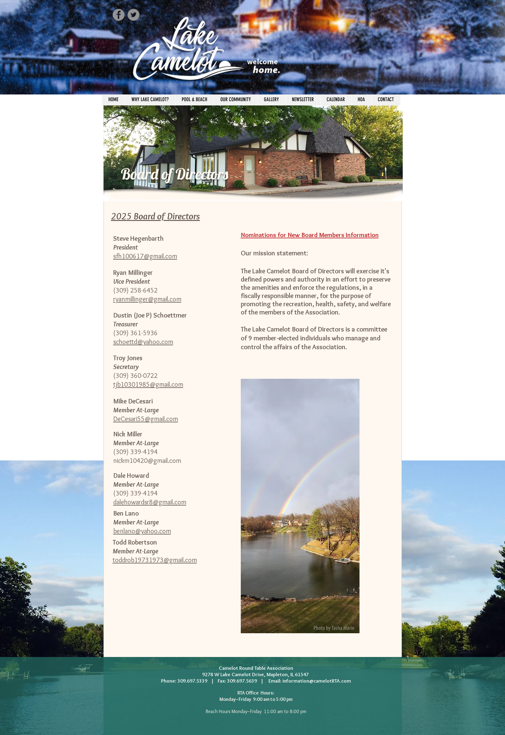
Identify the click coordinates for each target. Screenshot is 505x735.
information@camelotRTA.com (316, 681)
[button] (194, 99)
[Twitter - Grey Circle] (133, 15)
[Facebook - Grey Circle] (118, 15)
